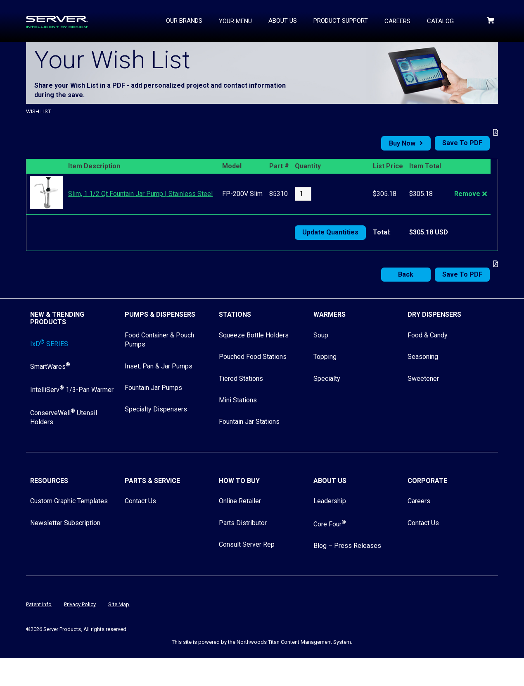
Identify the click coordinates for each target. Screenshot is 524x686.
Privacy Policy (80, 604)
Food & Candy (428, 335)
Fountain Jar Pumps (153, 388)
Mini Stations (238, 400)
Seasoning (423, 357)
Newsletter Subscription (65, 523)
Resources (49, 481)
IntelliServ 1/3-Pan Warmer (72, 390)
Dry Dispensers (434, 314)
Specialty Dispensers (156, 409)
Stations (235, 314)
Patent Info (39, 604)
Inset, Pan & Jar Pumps (158, 366)
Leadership (329, 501)
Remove (467, 194)
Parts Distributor (243, 523)
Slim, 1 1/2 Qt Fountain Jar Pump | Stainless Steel (140, 194)
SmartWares (50, 366)
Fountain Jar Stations (249, 421)
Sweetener (423, 378)
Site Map (118, 604)
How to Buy (239, 481)
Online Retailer (240, 501)
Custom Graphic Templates (69, 501)
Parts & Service (152, 481)
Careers (419, 501)
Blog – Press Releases (347, 546)
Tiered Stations (241, 378)
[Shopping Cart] (491, 20)
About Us (329, 481)
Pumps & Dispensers (160, 314)
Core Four (329, 524)
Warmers (329, 314)
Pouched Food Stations (253, 357)
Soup (320, 335)
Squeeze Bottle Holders (254, 335)
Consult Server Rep (247, 544)
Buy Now (402, 143)
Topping (325, 357)
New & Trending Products (57, 318)
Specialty (326, 378)
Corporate (427, 481)
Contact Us (140, 501)
